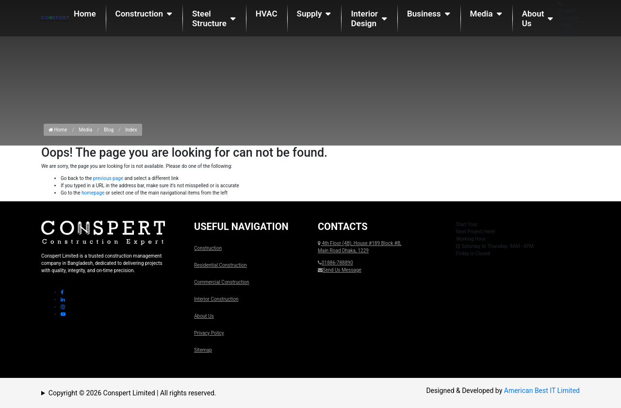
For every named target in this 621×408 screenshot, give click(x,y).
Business (424, 13)
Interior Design (364, 18)
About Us (533, 18)
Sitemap (203, 350)
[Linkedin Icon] (63, 299)
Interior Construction (216, 299)
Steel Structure (209, 18)
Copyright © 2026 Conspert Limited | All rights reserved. (132, 393)
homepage (93, 193)
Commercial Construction (221, 282)
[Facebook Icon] (62, 292)
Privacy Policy (209, 333)
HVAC (267, 13)
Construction (139, 13)
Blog (109, 129)
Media (481, 13)
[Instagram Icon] (63, 307)
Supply (309, 13)
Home (85, 13)
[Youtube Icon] (63, 314)
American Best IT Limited (542, 390)
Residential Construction (220, 265)
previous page (108, 178)
